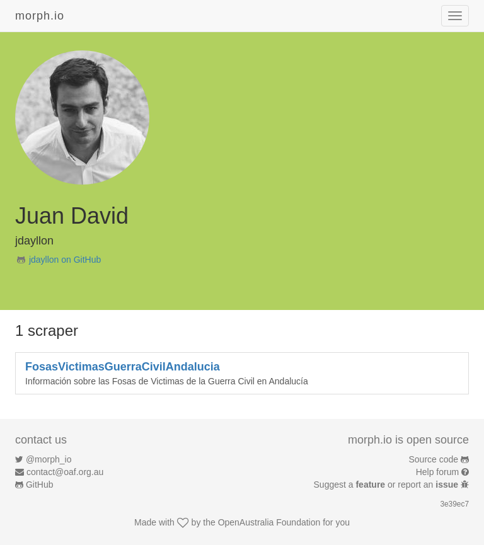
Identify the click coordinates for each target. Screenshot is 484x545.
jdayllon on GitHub (65, 260)
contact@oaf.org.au (64, 472)
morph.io (39, 15)
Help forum (437, 472)
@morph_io (49, 459)
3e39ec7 (454, 504)
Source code (434, 459)
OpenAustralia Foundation (269, 522)
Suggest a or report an (387, 484)
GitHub (40, 484)
